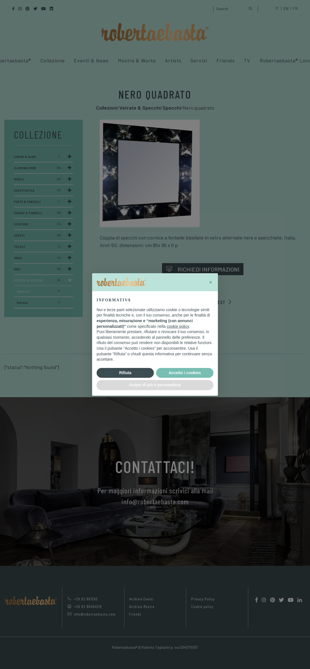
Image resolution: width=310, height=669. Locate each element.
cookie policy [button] (178, 326)
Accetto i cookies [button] (184, 372)
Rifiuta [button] (125, 372)
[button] (210, 282)
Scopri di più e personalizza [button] (155, 385)
